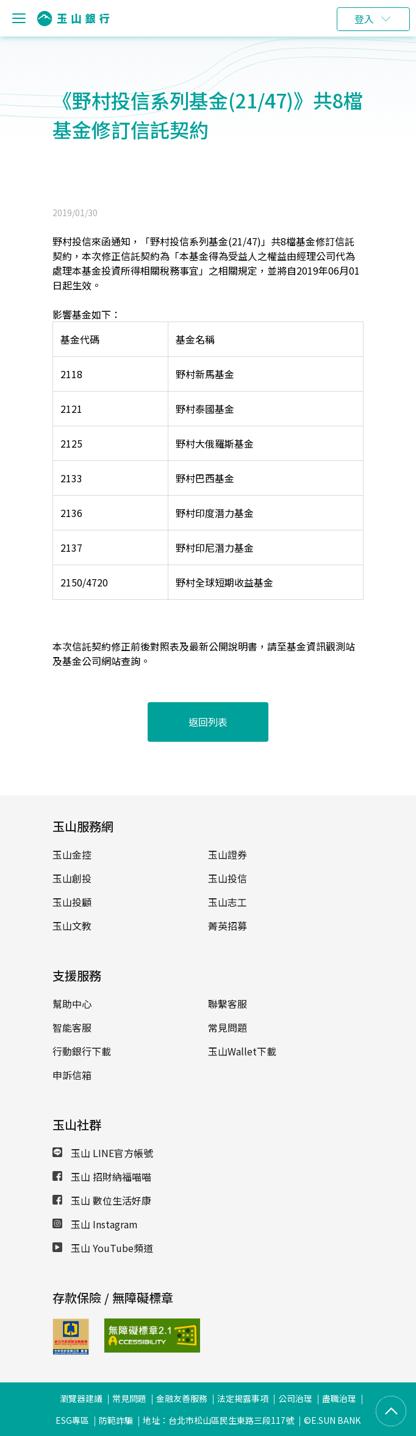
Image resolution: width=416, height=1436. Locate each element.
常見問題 (227, 1027)
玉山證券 (227, 854)
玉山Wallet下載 (242, 1051)
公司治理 (295, 1398)
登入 (364, 19)
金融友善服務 (181, 1398)
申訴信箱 (71, 1075)
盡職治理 (339, 1398)
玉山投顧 (71, 902)
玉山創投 (71, 878)
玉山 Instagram (95, 1224)
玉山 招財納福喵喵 (101, 1176)
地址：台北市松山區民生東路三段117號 (218, 1420)
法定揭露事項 (242, 1398)
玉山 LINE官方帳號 (102, 1153)
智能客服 (71, 1027)
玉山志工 (227, 902)
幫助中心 (71, 1003)
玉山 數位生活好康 (101, 1200)
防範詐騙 (116, 1420)
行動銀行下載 (81, 1051)
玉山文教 (71, 925)
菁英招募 (227, 925)
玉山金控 (71, 854)
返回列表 (208, 721)
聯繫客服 (227, 1003)
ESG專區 (72, 1420)
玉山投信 (227, 878)
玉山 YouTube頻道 (102, 1248)
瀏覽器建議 (81, 1398)
